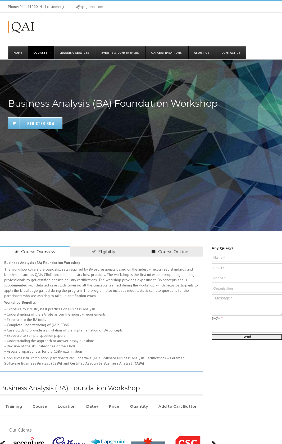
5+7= (217, 318)
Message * (247, 305)
